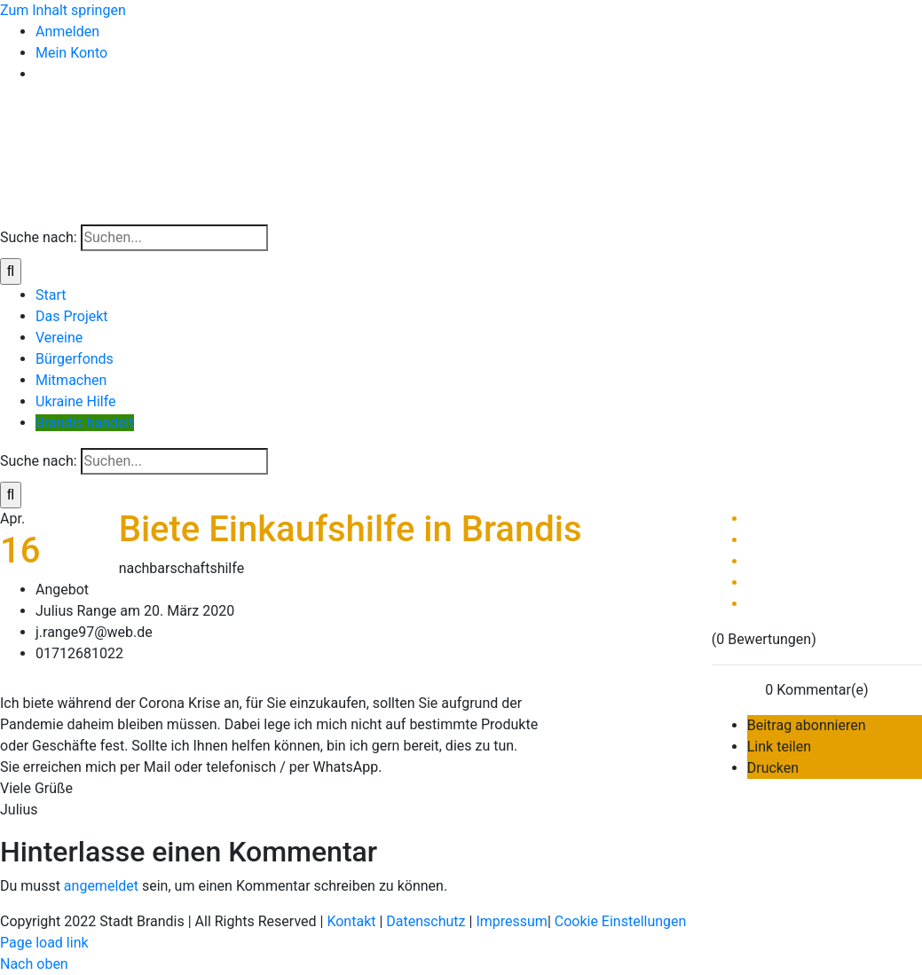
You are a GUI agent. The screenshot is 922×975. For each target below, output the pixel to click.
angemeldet (101, 885)
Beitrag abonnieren (806, 725)
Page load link (44, 942)
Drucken (773, 767)
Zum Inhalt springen (63, 10)
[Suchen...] (174, 237)
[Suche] (10, 271)
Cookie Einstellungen (621, 921)
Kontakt (351, 921)
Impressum (512, 921)
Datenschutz (425, 921)
